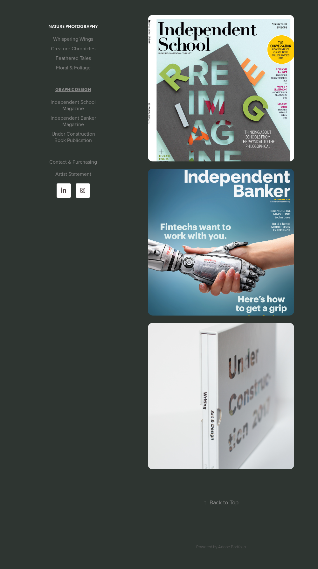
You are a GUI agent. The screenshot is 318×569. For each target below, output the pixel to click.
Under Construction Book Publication (73, 137)
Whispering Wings (73, 38)
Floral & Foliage (73, 67)
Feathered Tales (73, 57)
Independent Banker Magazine (73, 121)
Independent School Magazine (73, 105)
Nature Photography (73, 26)
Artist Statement (73, 173)
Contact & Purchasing (73, 161)
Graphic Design (73, 89)
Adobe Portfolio (232, 547)
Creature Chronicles (73, 48)
